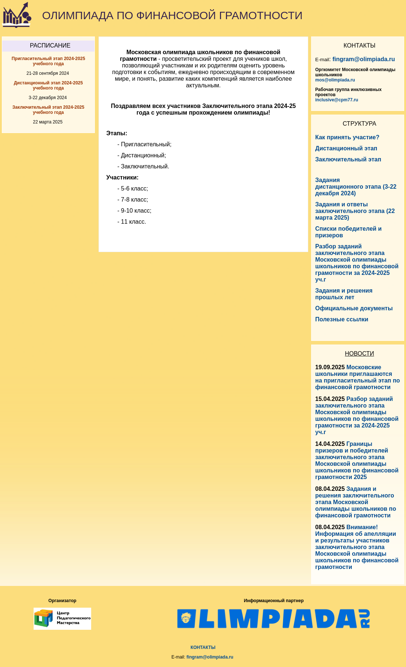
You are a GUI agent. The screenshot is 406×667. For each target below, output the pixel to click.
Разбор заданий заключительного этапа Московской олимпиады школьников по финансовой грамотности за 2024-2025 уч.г (357, 415)
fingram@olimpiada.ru (364, 59)
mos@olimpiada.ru (335, 80)
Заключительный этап (348, 159)
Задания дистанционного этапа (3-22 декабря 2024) (355, 186)
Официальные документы (354, 308)
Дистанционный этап (346, 148)
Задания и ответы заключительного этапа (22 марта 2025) (355, 211)
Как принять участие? (347, 137)
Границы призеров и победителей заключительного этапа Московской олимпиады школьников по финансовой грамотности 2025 (357, 460)
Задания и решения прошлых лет (343, 293)
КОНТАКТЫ (202, 647)
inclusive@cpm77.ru (336, 99)
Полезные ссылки (341, 319)
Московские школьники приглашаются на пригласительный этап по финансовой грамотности (357, 377)
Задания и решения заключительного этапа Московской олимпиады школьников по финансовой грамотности (355, 502)
